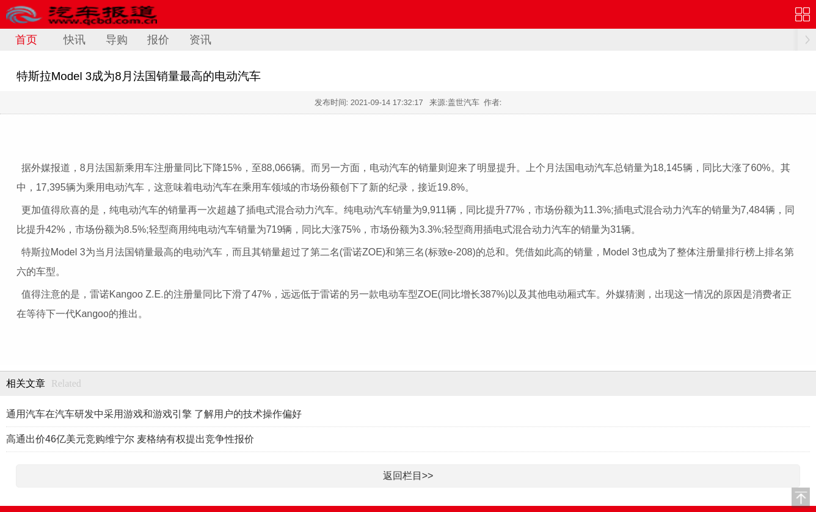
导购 (117, 40)
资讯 (200, 40)
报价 (158, 40)
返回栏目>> (408, 475)
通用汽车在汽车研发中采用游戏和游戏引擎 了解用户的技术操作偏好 (154, 414)
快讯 (75, 40)
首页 (26, 40)
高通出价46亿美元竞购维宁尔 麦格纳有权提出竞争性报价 (130, 439)
